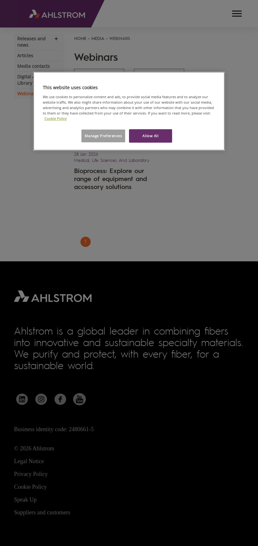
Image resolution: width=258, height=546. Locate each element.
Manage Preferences (103, 135)
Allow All (150, 135)
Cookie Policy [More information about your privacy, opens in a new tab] (55, 118)
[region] (129, 111)
